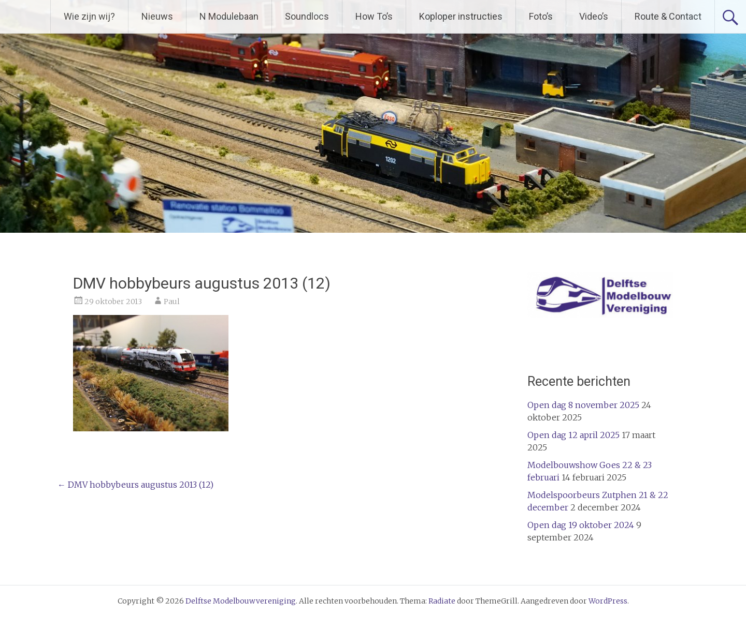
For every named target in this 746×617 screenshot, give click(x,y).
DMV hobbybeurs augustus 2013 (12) (135, 484)
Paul (172, 301)
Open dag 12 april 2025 (573, 435)
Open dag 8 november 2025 (583, 405)
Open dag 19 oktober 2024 (580, 525)
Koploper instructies (461, 16)
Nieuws (157, 16)
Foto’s (541, 16)
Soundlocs (307, 16)
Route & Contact (668, 16)
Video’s (593, 16)
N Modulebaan (229, 16)
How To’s (374, 16)
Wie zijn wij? (89, 16)
